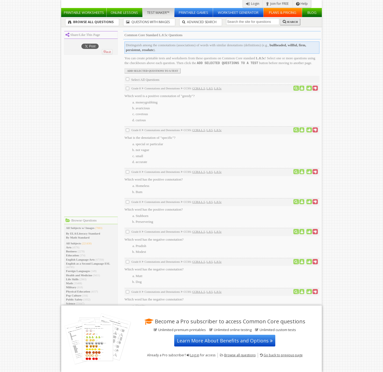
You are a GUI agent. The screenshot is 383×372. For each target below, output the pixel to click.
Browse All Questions (91, 22)
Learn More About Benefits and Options (225, 340)
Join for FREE (277, 3)
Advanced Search (199, 22)
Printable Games (193, 12)
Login (252, 3)
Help (302, 3)
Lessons (124, 12)
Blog (312, 12)
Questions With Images (148, 22)
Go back (283, 355)
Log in (194, 355)
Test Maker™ (158, 12)
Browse (240, 355)
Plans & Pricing (282, 12)
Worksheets (84, 12)
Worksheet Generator (238, 12)
